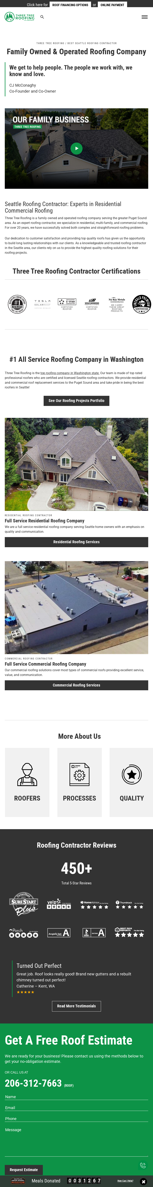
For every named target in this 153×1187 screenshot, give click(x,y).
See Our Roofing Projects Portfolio (76, 400)
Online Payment (112, 5)
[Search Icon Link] (43, 17)
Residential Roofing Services (76, 542)
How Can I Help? (125, 1180)
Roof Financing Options (70, 5)
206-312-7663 (39, 1083)
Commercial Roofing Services (76, 685)
